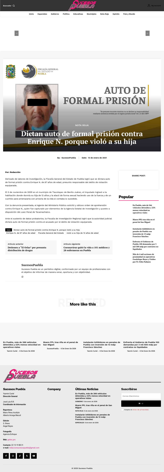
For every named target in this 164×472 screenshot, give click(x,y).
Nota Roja (82, 125)
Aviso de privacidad (140, 411)
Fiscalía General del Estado (51, 233)
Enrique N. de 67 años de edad (20, 233)
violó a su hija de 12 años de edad (83, 233)
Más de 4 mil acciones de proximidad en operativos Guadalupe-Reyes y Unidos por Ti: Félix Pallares (144, 258)
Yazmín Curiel (22, 351)
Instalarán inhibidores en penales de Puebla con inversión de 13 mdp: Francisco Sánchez (144, 233)
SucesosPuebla (68, 158)
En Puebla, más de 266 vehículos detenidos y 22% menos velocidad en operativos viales (144, 209)
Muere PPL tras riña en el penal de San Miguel (144, 220)
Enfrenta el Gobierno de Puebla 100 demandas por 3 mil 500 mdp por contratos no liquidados (145, 245)
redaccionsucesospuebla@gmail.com (24, 449)
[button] (9, 5)
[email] (141, 397)
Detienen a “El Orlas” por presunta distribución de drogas (27, 249)
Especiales (79, 423)
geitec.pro (11, 441)
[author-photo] (9, 351)
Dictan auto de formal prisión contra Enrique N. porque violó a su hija (47, 230)
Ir (141, 404)
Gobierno (79, 402)
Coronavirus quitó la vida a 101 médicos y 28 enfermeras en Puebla (87, 249)
